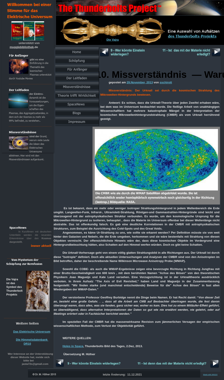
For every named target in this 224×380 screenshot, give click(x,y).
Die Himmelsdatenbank (32, 339)
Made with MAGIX (210, 375)
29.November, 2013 (140, 82)
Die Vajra (112, 39)
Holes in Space (72, 346)
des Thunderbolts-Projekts (192, 36)
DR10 (27, 343)
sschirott (166, 82)
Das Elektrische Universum (31, 331)
